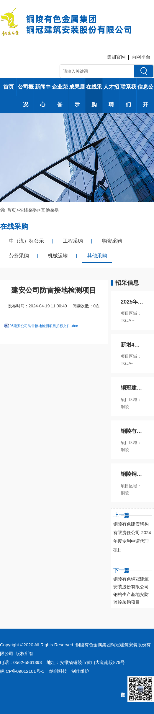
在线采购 (94, 95)
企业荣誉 (60, 95)
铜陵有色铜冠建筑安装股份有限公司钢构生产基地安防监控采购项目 (131, 590)
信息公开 (145, 95)
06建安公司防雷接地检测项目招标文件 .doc (44, 326)
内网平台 (141, 56)
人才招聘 (111, 95)
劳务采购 (19, 256)
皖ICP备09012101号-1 (22, 671)
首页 (8, 87)
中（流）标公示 (26, 241)
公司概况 (26, 95)
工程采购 (73, 241)
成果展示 (77, 95)
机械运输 (58, 256)
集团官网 (116, 56)
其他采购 (50, 210)
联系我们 (128, 95)
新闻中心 (43, 95)
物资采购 (112, 241)
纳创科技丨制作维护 (69, 671)
